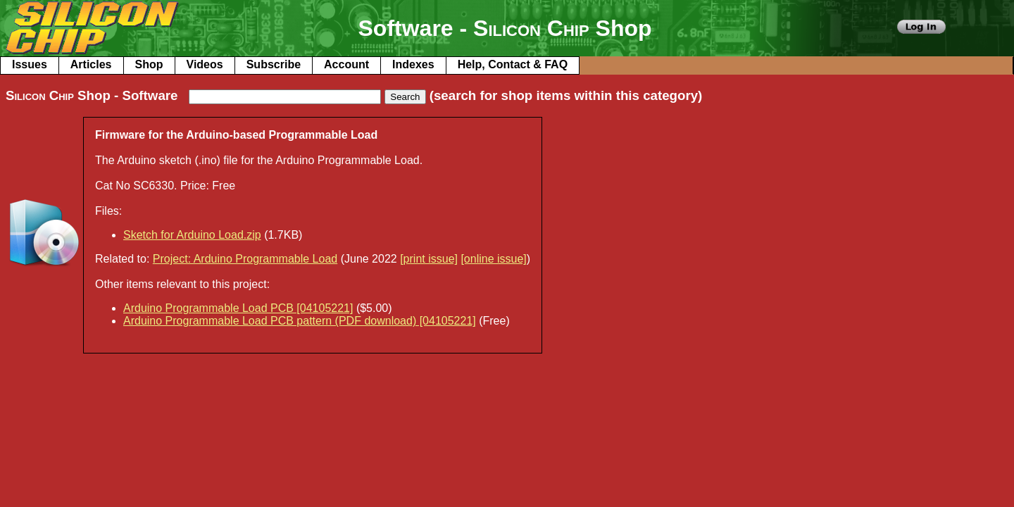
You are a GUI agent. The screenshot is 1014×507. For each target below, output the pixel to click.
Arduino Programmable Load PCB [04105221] (238, 308)
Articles (91, 64)
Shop (149, 64)
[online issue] (493, 259)
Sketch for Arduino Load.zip (192, 235)
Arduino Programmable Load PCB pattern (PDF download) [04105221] (299, 321)
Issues (29, 64)
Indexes (413, 64)
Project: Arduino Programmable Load (245, 259)
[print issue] (429, 259)
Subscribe (273, 64)
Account (346, 64)
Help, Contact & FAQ (513, 64)
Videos (205, 64)
